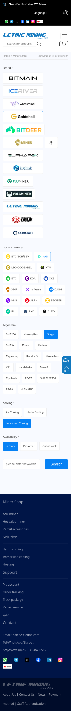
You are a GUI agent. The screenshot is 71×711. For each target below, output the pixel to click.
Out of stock (49, 446)
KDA (30, 278)
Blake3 (44, 367)
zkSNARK (27, 389)
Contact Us (26, 694)
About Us (9, 694)
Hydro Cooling (35, 412)
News (42, 694)
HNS (11, 300)
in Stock (10, 446)
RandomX (32, 356)
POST (28, 378)
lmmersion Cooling (17, 423)
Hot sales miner (14, 521)
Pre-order (28, 446)
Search (56, 464)
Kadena (42, 345)
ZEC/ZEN (53, 300)
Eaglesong (12, 356)
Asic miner (10, 514)
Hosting (8, 564)
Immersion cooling (16, 557)
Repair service (13, 607)
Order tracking (13, 592)
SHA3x (10, 345)
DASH (55, 289)
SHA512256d (48, 378)
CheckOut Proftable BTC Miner (27, 4)
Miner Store (20, 55)
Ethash (26, 345)
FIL (10, 311)
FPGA (9, 389)
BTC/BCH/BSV (17, 256)
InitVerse (33, 289)
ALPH (31, 300)
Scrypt (51, 334)
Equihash (11, 378)
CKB (49, 278)
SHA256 (11, 334)
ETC (11, 278)
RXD (28, 311)
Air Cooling (12, 412)
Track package (13, 600)
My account (11, 584)
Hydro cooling (13, 549)
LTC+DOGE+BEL (19, 267)
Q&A (6, 615)
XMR (11, 289)
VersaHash (52, 356)
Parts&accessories (16, 529)
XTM (45, 267)
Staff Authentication (31, 704)
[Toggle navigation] (64, 36)
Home (6, 55)
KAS (42, 256)
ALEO (48, 311)
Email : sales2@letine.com (21, 635)
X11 (8, 367)
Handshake (25, 367)
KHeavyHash (31, 334)
